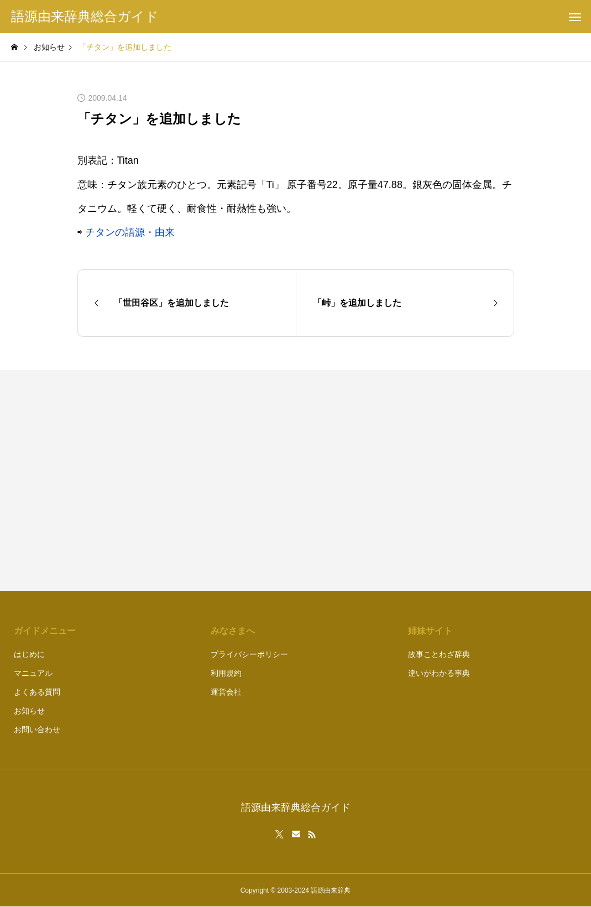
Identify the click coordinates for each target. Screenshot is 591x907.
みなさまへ (233, 630)
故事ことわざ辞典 (439, 654)
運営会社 (226, 691)
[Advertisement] (410, 480)
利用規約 (226, 673)
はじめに (29, 654)
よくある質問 (37, 691)
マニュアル (33, 673)
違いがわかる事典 (439, 673)
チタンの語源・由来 (130, 232)
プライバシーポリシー (249, 654)
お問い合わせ (37, 729)
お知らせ (29, 710)
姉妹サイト (430, 630)
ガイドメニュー (45, 630)
